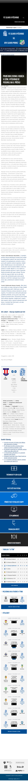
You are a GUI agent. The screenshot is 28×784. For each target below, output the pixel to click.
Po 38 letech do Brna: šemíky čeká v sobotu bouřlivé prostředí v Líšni (14, 446)
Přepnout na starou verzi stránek (20, 21)
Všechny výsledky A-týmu (14, 731)
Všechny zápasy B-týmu (14, 606)
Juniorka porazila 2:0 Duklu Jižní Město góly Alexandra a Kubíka (14, 443)
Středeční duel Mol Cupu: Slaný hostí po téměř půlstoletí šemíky (15, 457)
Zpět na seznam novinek (7, 54)
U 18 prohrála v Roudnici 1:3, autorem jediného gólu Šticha (14, 453)
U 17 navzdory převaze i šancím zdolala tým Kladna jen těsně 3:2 (15, 460)
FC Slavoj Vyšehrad (11, 17)
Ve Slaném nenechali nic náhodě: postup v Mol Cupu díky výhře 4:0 (15, 450)
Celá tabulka (14, 585)
